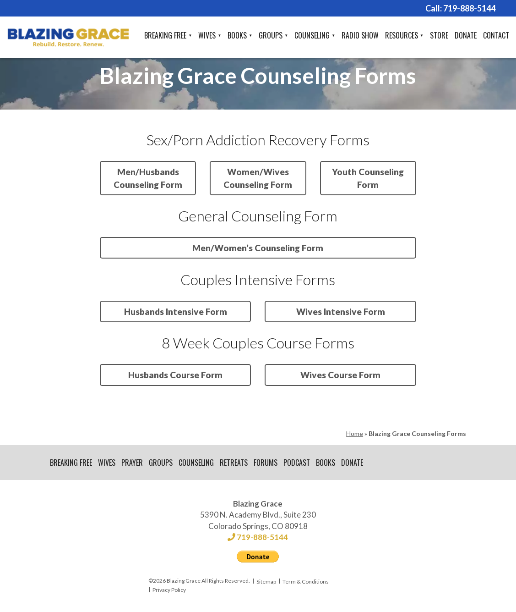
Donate (466, 35)
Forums (265, 462)
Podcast (296, 462)
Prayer (132, 462)
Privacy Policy (169, 589)
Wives (207, 35)
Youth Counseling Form (368, 177)
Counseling (312, 35)
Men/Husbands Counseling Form (148, 177)
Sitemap (266, 581)
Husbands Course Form (175, 374)
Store (439, 35)
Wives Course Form (340, 374)
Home (354, 433)
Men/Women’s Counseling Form (257, 248)
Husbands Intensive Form (175, 311)
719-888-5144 (469, 8)
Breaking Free (165, 35)
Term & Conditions (305, 581)
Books (237, 35)
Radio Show (360, 35)
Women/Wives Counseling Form (257, 177)
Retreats (234, 462)
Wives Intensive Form (340, 311)
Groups (270, 35)
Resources (401, 35)
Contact (496, 35)
